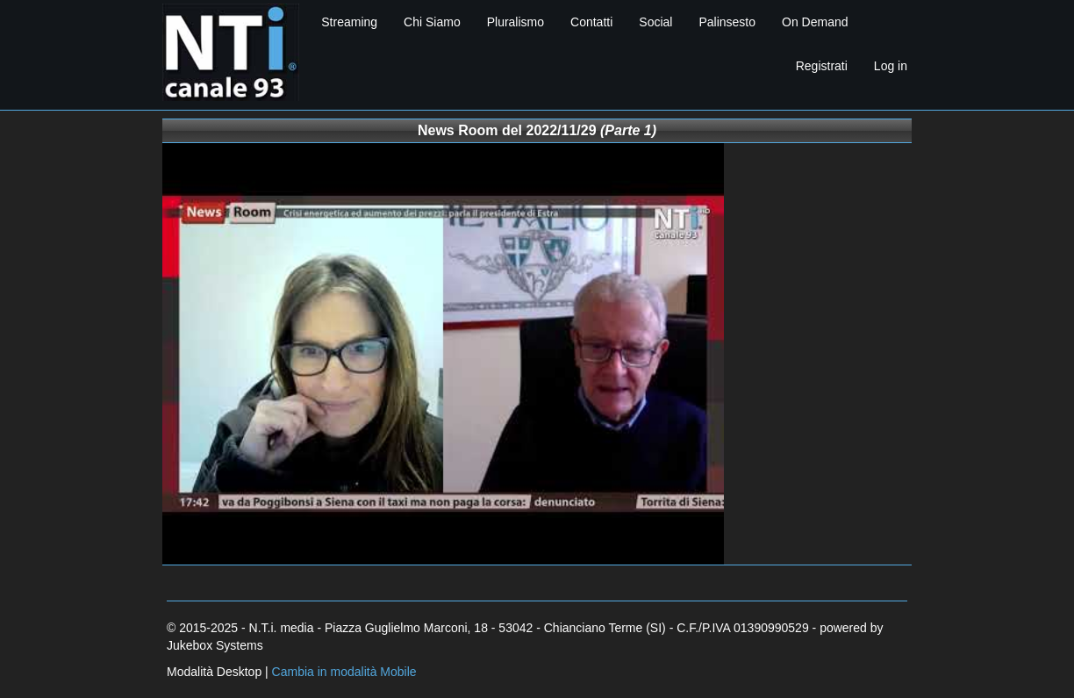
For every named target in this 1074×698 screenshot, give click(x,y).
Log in (890, 66)
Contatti (591, 22)
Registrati (822, 66)
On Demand (815, 22)
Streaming (349, 22)
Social (655, 22)
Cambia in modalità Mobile (344, 672)
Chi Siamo (432, 22)
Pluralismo (515, 22)
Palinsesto (726, 22)
